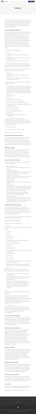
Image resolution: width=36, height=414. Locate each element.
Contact (25, 399)
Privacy (24, 409)
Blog (16, 1)
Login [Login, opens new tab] (18, 400)
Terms (21, 409)
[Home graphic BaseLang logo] (4, 1)
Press (14, 399)
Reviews (18, 1)
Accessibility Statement (30, 409)
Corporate (19, 399)
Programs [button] (12, 1)
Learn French (31, 399)
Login (24, 1)
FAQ (11, 399)
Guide (21, 1)
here (26, 411)
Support (7, 399)
